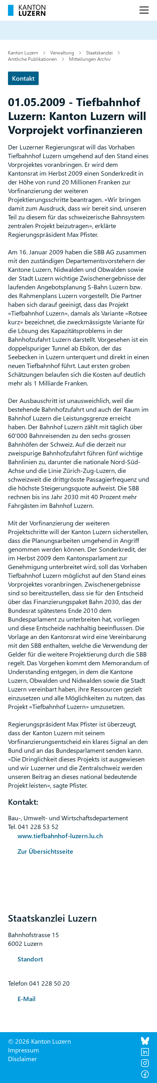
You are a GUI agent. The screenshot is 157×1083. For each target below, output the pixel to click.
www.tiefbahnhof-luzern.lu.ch (60, 835)
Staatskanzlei (99, 52)
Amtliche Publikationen (32, 59)
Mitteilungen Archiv (90, 59)
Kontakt (23, 78)
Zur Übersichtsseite (45, 851)
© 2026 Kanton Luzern (39, 1041)
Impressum (23, 1050)
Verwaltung (62, 52)
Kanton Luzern (23, 52)
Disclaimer (22, 1058)
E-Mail (26, 998)
